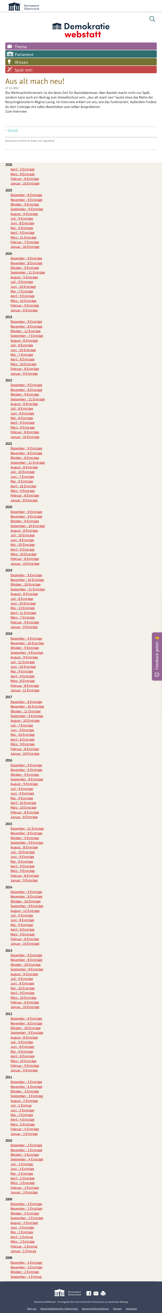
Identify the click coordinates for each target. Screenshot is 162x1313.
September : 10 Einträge (28, 526)
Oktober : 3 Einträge (25, 1091)
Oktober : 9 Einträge (25, 204)
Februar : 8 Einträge (25, 179)
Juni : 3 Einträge (22, 1110)
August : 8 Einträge (24, 341)
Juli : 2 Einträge (22, 1164)
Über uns (31, 1308)
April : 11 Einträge (23, 613)
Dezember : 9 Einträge (26, 258)
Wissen (21, 62)
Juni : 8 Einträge (22, 223)
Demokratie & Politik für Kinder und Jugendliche (30, 141)
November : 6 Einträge (26, 1087)
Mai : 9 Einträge (22, 228)
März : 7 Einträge (23, 617)
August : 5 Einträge (24, 277)
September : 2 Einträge (27, 1218)
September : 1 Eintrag (26, 1277)
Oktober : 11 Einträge (26, 711)
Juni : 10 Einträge (23, 287)
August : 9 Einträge (24, 214)
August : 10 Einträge (25, 721)
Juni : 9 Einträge (22, 730)
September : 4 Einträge (27, 1159)
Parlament (24, 54)
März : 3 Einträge (23, 1183)
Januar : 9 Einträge (24, 374)
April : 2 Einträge (23, 1178)
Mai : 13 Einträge (23, 608)
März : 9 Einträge (23, 427)
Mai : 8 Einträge (22, 418)
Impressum (131, 1308)
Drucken (104, 1293)
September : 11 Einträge (28, 272)
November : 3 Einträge (26, 1150)
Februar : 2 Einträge (25, 1188)
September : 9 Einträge (27, 209)
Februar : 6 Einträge (25, 1002)
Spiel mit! (23, 70)
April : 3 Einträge (23, 169)
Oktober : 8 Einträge (25, 458)
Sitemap (117, 1308)
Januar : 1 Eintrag (23, 1251)
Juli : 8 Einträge (22, 345)
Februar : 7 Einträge (25, 242)
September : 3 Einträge (27, 1096)
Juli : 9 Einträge (22, 219)
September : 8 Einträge (27, 779)
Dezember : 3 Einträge (26, 1082)
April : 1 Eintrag (22, 1237)
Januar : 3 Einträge (24, 1134)
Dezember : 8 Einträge (26, 195)
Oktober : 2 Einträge (25, 1272)
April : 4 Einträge (23, 1120)
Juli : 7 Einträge (22, 725)
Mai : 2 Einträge (22, 1115)
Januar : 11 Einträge (25, 690)
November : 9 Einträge (26, 200)
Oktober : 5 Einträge (25, 1213)
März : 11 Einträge (23, 237)
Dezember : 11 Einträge (27, 829)
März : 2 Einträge (23, 1242)
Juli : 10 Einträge (23, 472)
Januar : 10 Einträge (25, 183)
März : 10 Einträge (23, 301)
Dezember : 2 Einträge (26, 1145)
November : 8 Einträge (26, 263)
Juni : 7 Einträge (22, 477)
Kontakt (96, 1293)
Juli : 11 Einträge (23, 662)
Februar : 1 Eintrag (24, 1246)
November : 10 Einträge (27, 580)
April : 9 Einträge (23, 233)
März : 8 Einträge (23, 174)
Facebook (89, 1293)
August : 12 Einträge (25, 911)
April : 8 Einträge (23, 359)
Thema (21, 46)
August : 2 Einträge (24, 1101)
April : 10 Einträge (23, 486)
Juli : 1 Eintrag (21, 1105)
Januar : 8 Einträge (24, 310)
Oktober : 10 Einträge (26, 584)
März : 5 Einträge (23, 1124)
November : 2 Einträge (26, 1209)
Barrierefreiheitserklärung (95, 1308)
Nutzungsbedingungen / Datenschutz (59, 1308)
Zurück (13, 130)
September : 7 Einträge (27, 336)
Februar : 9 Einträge (25, 305)
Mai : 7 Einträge (22, 291)
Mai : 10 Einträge (23, 545)
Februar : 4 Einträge (25, 1129)
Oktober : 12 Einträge (26, 331)
